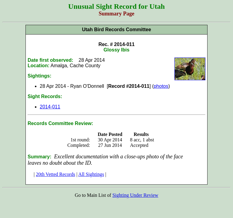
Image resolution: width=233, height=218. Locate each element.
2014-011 (50, 106)
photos (161, 86)
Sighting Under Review (135, 195)
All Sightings (91, 174)
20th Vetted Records (55, 174)
